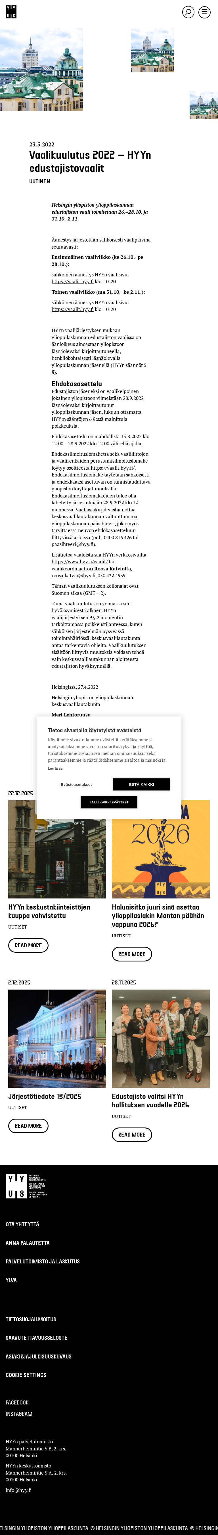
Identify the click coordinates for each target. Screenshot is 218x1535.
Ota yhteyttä (22, 1224)
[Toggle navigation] (204, 13)
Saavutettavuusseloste (37, 1337)
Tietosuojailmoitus (31, 1319)
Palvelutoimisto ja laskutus (43, 1261)
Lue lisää (55, 767)
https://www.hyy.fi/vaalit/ (80, 561)
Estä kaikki (141, 784)
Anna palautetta (28, 1243)
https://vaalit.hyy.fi (73, 281)
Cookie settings (26, 1375)
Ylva (11, 1280)
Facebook (17, 1402)
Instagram (19, 1413)
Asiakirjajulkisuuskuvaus (39, 1356)
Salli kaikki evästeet (109, 802)
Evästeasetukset (76, 784)
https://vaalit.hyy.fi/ (113, 468)
